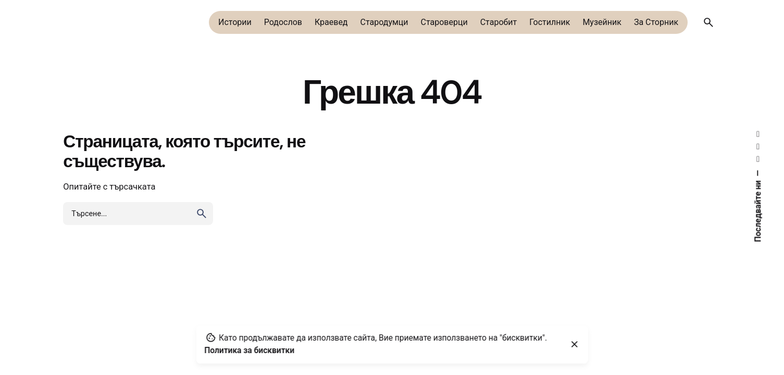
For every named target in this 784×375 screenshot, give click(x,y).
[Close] (574, 344)
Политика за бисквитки (249, 350)
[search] (201, 213)
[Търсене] (708, 22)
